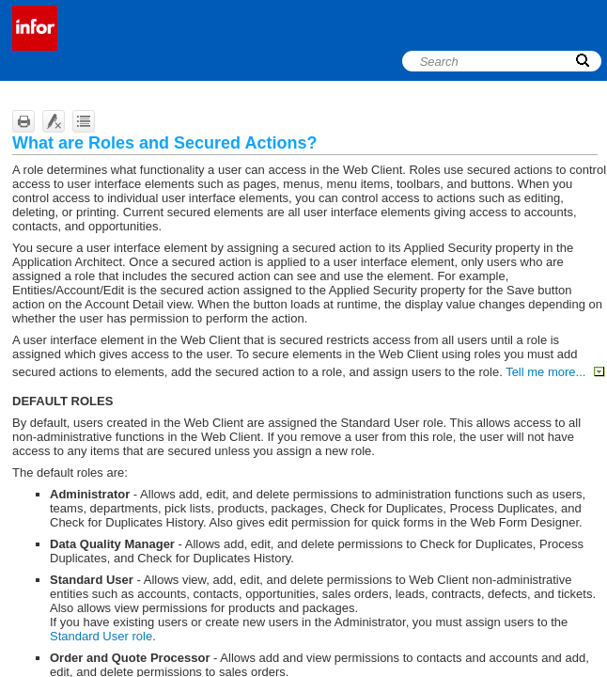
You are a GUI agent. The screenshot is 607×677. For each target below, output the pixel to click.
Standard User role (101, 636)
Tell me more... (555, 372)
